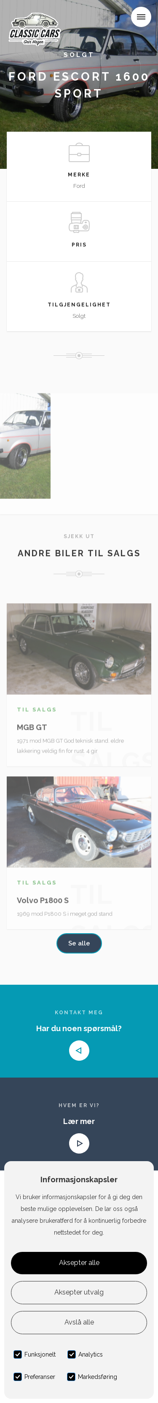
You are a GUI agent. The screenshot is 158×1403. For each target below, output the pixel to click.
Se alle (79, 943)
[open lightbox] (25, 455)
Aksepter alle (79, 1263)
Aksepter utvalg (79, 1292)
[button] (141, 17)
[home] (36, 18)
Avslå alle (79, 1322)
